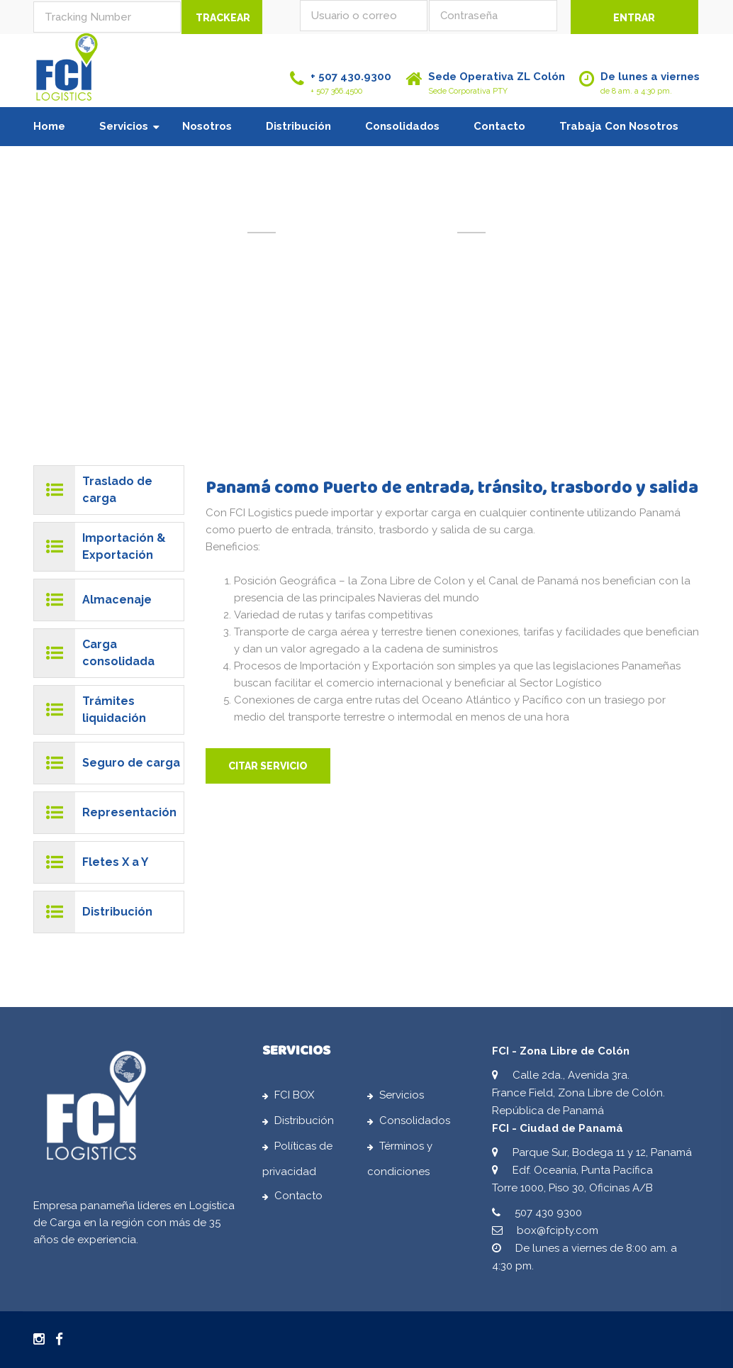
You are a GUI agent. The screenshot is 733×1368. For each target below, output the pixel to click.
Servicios (123, 126)
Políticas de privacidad (297, 1164)
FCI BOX (294, 1100)
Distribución (298, 126)
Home (49, 126)
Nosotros (207, 126)
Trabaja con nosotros (618, 126)
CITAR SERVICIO (268, 766)
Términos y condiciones (399, 1164)
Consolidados (402, 126)
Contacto (499, 126)
